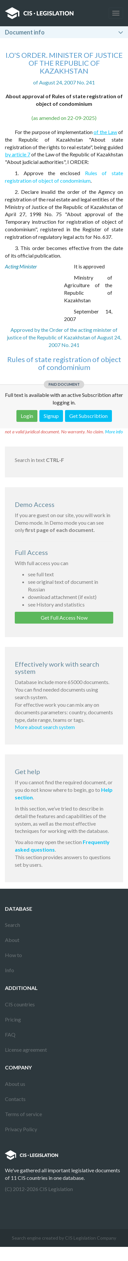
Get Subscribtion (88, 416)
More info (114, 431)
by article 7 (17, 154)
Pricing (13, 1019)
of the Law (105, 132)
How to (13, 955)
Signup (51, 416)
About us (15, 1084)
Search (12, 925)
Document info (25, 32)
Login (27, 416)
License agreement (26, 1049)
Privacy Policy (21, 1129)
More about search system (45, 727)
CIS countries (20, 1004)
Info (9, 970)
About (12, 940)
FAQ (10, 1034)
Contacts (15, 1099)
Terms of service (23, 1114)
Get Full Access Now (64, 617)
